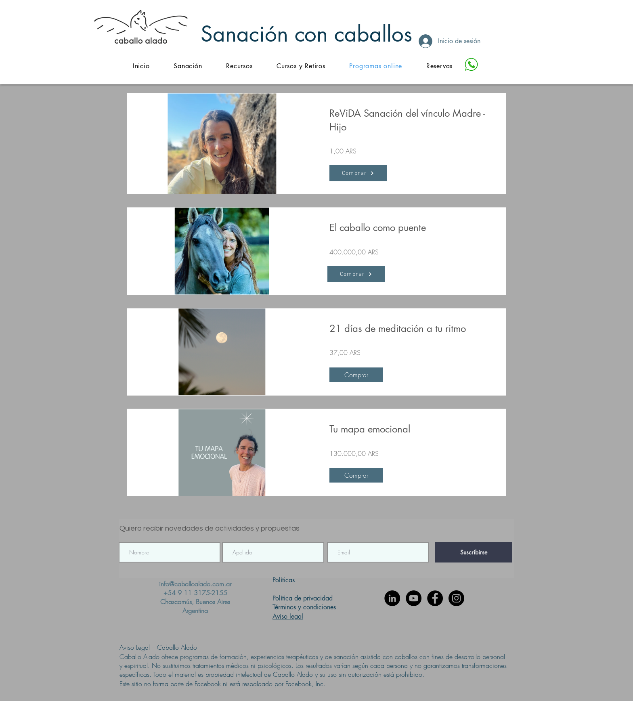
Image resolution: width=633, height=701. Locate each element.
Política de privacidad (302, 598)
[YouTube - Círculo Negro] (413, 598)
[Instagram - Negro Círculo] (456, 598)
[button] (239, 66)
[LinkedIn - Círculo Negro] (392, 598)
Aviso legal (287, 616)
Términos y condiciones (304, 607)
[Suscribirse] (473, 552)
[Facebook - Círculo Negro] (435, 598)
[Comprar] (356, 274)
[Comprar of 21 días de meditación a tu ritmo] (356, 374)
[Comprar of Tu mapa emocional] (356, 475)
